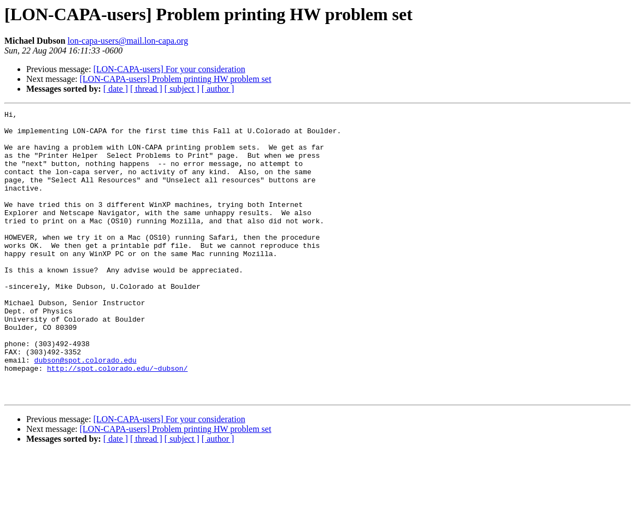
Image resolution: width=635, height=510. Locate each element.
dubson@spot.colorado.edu (85, 411)
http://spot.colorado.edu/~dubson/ (117, 420)
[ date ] (115, 88)
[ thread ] (146, 88)
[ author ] (218, 88)
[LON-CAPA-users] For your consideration (169, 69)
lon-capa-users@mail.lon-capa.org (128, 40)
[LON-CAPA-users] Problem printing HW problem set (176, 79)
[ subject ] (181, 88)
